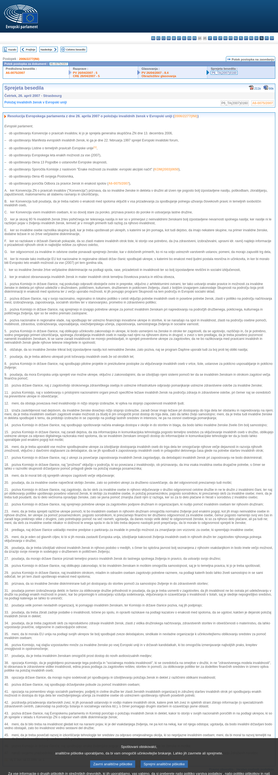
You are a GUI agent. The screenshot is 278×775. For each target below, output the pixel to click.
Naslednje (46, 49)
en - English (189, 38)
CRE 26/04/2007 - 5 (86, 76)
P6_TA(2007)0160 (224, 72)
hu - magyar (225, 38)
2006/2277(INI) (29, 59)
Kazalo (12, 49)
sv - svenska (272, 38)
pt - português (246, 38)
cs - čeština (164, 38)
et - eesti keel (179, 38)
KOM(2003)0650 (166, 169)
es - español (158, 38)
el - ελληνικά (184, 38)
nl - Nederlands (236, 38)
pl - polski (241, 38)
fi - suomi (267, 38)
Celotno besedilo (75, 49)
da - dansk (169, 38)
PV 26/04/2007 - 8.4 (155, 72)
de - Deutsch (174, 38)
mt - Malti (231, 38)
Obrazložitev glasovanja (158, 76)
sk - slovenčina (256, 38)
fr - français (194, 38)
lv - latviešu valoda (215, 38)
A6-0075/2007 (15, 72)
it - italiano (210, 38)
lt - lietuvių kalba (220, 38)
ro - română (251, 38)
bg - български (153, 38)
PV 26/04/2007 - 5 (85, 72)
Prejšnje (30, 49)
